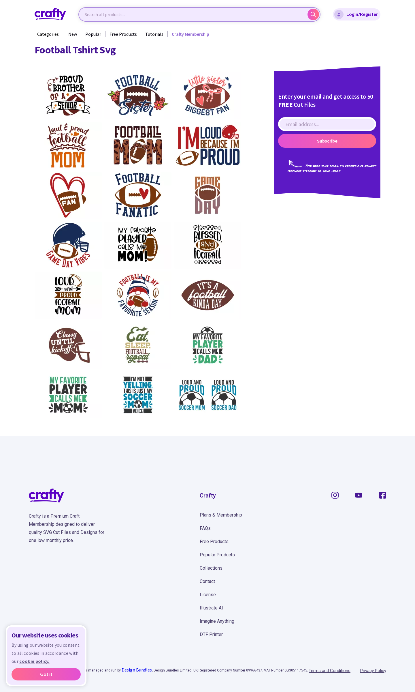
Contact (207, 581)
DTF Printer (211, 634)
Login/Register (356, 14)
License (208, 594)
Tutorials (154, 34)
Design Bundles (137, 670)
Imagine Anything (217, 621)
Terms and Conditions (329, 670)
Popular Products (217, 555)
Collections (211, 568)
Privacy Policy (373, 670)
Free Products (123, 34)
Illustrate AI (211, 608)
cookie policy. (34, 661)
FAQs (205, 528)
